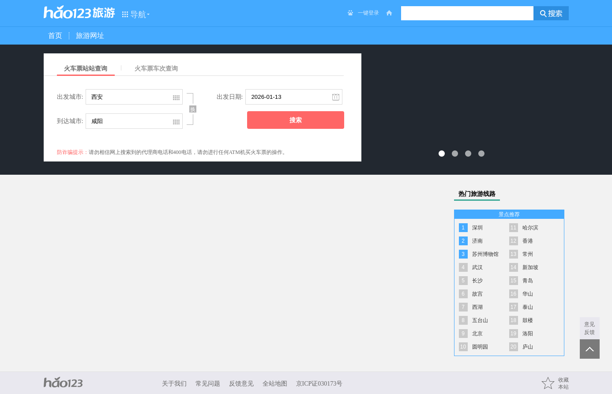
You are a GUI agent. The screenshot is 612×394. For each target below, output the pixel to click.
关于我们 (174, 383)
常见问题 (207, 383)
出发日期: (230, 97)
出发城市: (70, 97)
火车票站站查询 (85, 68)
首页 (55, 35)
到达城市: (70, 121)
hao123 (67, 12)
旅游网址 (90, 35)
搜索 (295, 120)
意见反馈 (589, 328)
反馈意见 (241, 383)
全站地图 (275, 383)
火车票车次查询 (156, 68)
